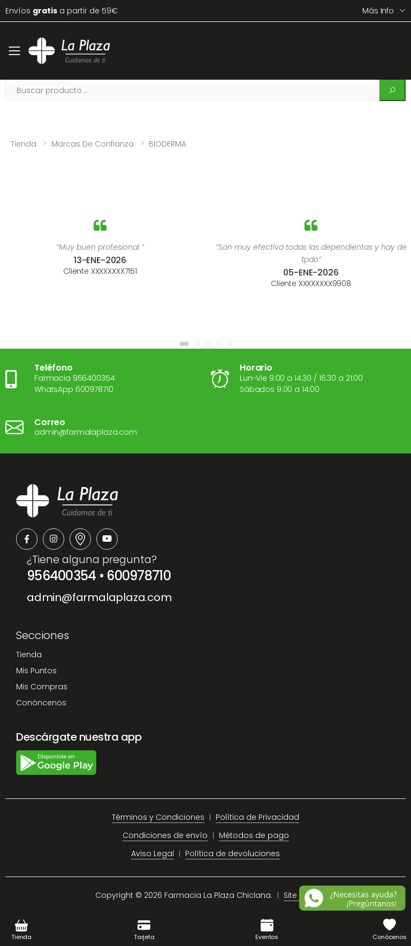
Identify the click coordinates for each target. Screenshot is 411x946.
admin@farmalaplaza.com (99, 597)
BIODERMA (167, 144)
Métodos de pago (254, 835)
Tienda (23, 144)
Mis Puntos (36, 670)
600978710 (138, 575)
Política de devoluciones (232, 853)
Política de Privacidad (257, 817)
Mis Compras (41, 686)
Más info (378, 10)
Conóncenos (41, 702)
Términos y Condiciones (158, 817)
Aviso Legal (152, 853)
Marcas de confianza (92, 144)
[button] (184, 344)
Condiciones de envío (165, 835)
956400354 (61, 575)
